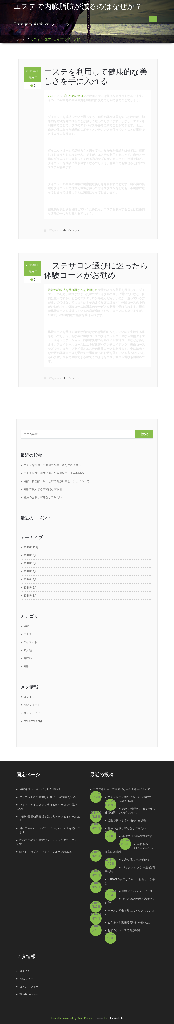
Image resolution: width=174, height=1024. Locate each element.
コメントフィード (34, 712)
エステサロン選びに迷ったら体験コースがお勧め (96, 270)
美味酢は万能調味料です (137, 836)
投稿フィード (32, 704)
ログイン (29, 696)
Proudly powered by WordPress (71, 1018)
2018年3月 (30, 579)
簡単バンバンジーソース (137, 891)
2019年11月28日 (33, 74)
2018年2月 (30, 587)
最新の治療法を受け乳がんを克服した (73, 290)
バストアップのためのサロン (67, 96)
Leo (106, 1018)
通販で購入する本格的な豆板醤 (43, 489)
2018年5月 (30, 563)
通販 (26, 666)
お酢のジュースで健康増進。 (125, 930)
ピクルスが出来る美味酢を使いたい (129, 922)
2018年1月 (30, 595)
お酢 (26, 626)
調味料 (28, 658)
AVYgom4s (52, 230)
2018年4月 (30, 571)
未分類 (28, 650)
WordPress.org (33, 721)
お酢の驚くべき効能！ (136, 859)
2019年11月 (31, 547)
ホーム (20, 39)
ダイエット (73, 230)
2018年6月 (30, 555)
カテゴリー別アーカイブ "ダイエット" (55, 39)
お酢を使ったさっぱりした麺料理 (40, 789)
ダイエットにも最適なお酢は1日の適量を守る (47, 797)
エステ (28, 634)
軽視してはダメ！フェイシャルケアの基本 (45, 851)
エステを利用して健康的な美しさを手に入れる (95, 76)
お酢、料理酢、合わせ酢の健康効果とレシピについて (56, 481)
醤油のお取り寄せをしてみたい (43, 497)
